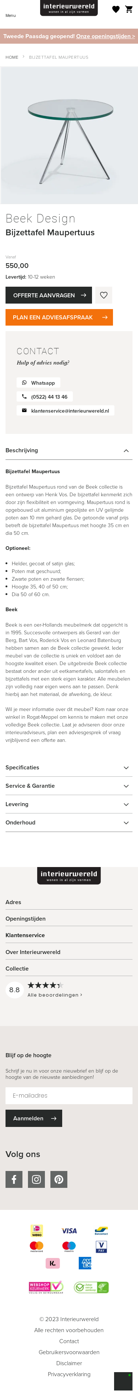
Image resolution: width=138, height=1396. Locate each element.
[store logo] (69, 8)
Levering (17, 804)
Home (12, 57)
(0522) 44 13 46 (49, 397)
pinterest (58, 1179)
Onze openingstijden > (105, 36)
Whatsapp (43, 383)
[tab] (69, 450)
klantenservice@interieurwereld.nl (70, 411)
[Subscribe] (34, 1118)
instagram (36, 1179)
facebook (14, 1179)
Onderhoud (20, 822)
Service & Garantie (30, 786)
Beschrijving (22, 450)
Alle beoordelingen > (55, 995)
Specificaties (22, 767)
